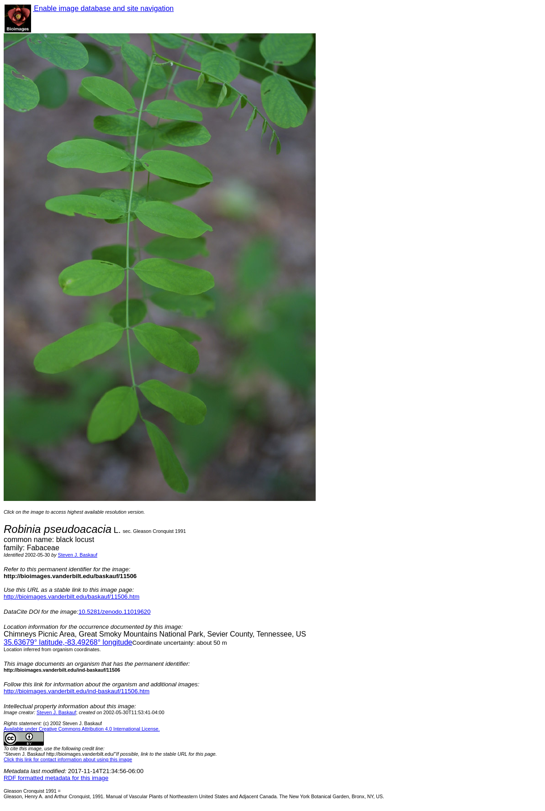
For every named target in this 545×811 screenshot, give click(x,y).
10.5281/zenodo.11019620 (115, 611)
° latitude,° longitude (68, 642)
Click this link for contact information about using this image (68, 759)
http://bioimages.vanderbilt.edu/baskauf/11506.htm (71, 596)
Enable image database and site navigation (103, 8)
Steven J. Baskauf (77, 555)
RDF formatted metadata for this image (56, 777)
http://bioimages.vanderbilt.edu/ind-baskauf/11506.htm (76, 691)
